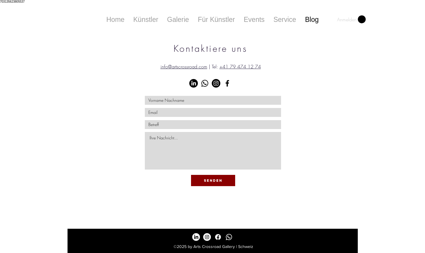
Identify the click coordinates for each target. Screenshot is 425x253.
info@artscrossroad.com (184, 66)
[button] (178, 19)
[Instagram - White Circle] (207, 237)
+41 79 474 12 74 (240, 66)
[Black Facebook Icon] (227, 83)
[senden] (213, 180)
